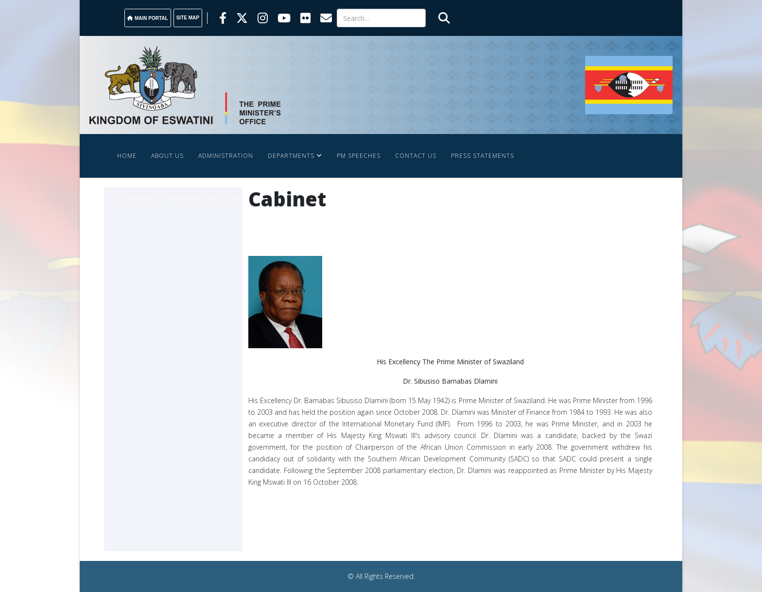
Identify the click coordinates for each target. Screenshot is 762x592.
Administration (225, 156)
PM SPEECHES (359, 156)
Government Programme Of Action (179, 199)
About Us (167, 156)
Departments (291, 156)
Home (127, 156)
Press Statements (482, 156)
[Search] (381, 18)
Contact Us (415, 156)
